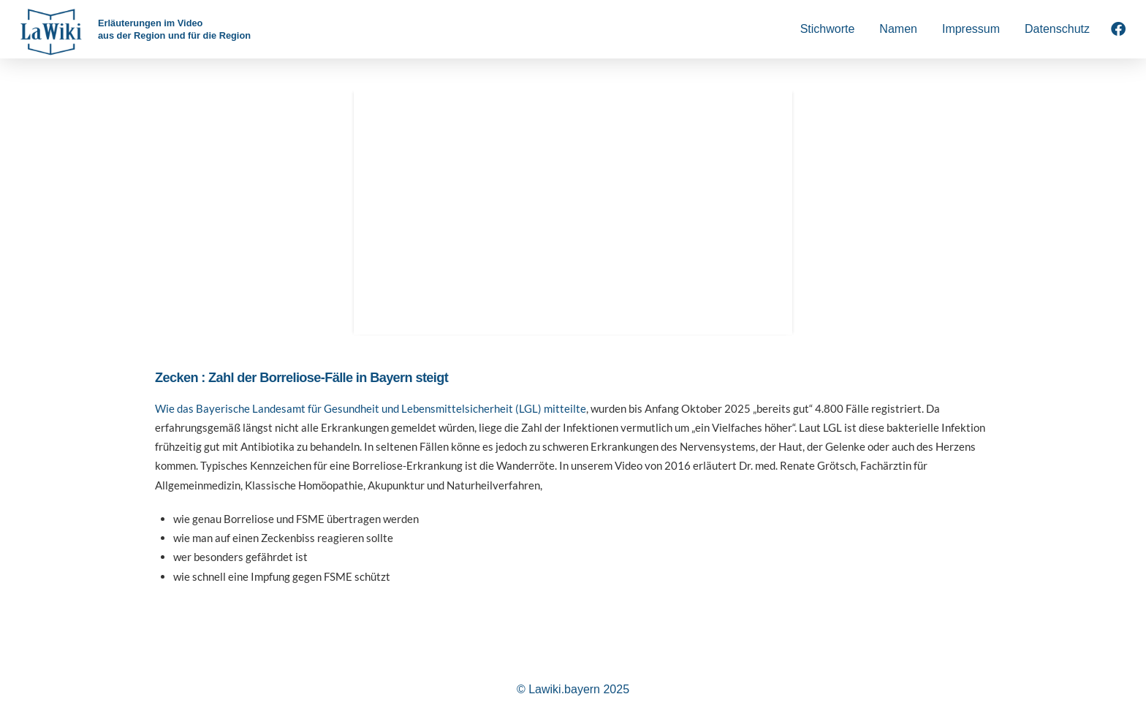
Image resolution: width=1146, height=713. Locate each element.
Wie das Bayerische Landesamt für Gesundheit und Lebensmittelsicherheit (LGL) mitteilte (370, 408)
